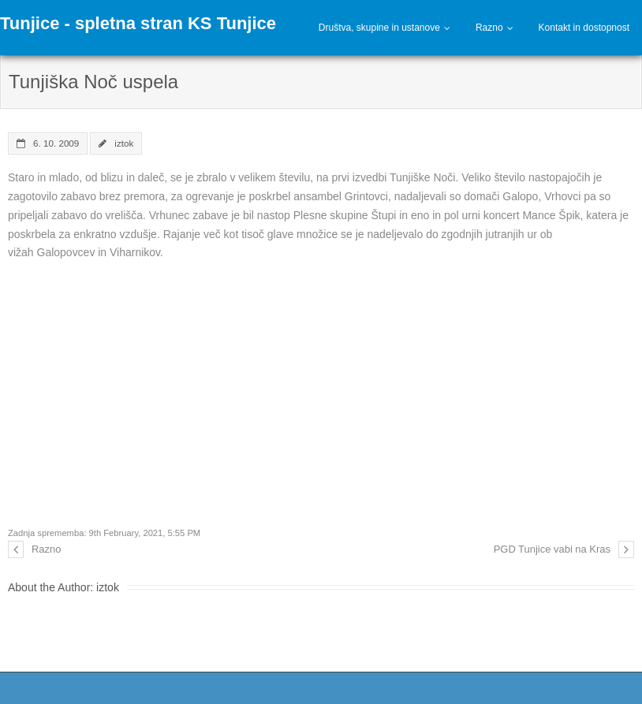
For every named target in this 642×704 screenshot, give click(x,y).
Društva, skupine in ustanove (379, 27)
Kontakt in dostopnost (584, 27)
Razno (489, 27)
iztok (123, 143)
